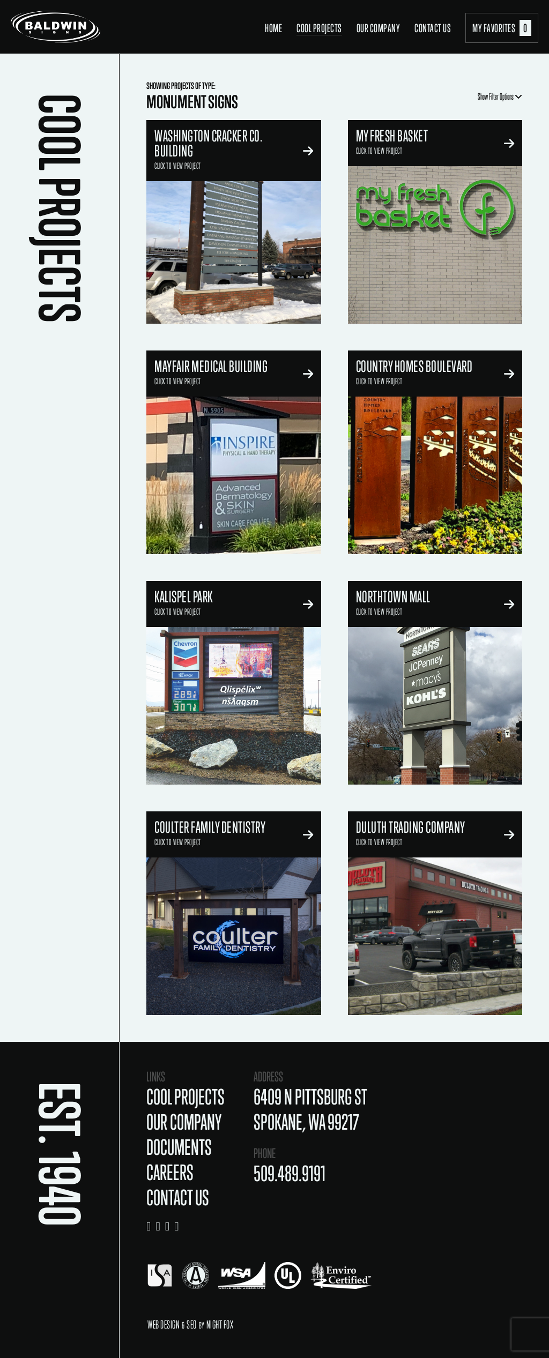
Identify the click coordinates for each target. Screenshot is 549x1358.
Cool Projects (319, 28)
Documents (179, 1147)
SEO (192, 1324)
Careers (170, 1172)
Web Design (163, 1324)
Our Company (378, 28)
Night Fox (220, 1324)
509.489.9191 (289, 1173)
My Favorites (501, 28)
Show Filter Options (500, 96)
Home (273, 28)
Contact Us (432, 28)
